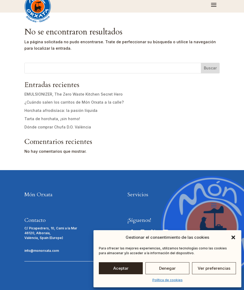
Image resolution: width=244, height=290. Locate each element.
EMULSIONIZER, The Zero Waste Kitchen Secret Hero (73, 94)
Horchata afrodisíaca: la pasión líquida (60, 110)
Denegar (167, 268)
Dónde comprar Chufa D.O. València (57, 127)
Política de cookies (167, 280)
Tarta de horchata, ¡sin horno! (52, 118)
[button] (233, 237)
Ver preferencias (214, 268)
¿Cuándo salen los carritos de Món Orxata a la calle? (74, 102)
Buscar (210, 68)
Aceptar (121, 268)
